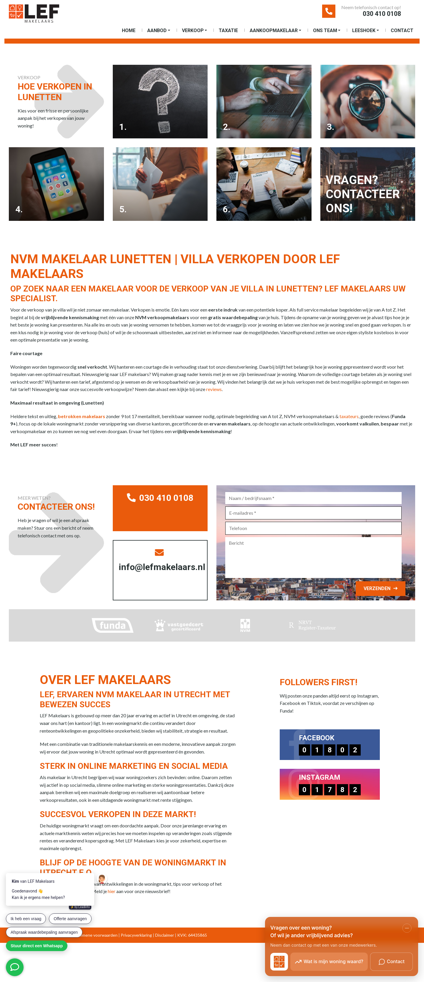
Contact (402, 34)
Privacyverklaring (136, 943)
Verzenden (373, 597)
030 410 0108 (369, 16)
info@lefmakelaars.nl (165, 571)
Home (128, 34)
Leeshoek (363, 34)
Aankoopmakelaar (274, 34)
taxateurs (349, 425)
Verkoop (193, 34)
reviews (214, 398)
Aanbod (157, 34)
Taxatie (228, 34)
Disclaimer (164, 943)
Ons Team (325, 34)
